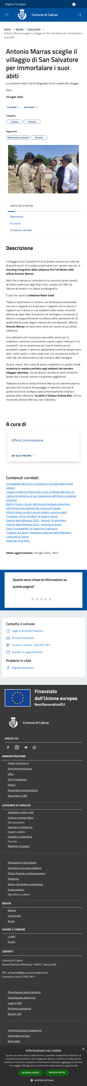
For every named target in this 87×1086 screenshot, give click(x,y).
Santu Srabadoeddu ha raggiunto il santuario (32, 528)
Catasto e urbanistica (20, 837)
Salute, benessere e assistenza (25, 884)
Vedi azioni (31, 107)
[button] (43, 1080)
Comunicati (34, 29)
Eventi (11, 942)
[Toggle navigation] (7, 15)
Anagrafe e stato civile (20, 812)
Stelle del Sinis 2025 (18, 541)
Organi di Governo (18, 763)
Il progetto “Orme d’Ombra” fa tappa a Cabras (32, 516)
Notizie (12, 910)
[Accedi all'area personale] (74, 4)
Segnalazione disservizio (22, 998)
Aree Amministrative (20, 768)
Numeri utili (15, 1014)
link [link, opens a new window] (76, 1065)
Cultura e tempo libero (20, 818)
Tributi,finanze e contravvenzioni (26, 873)
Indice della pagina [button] (21, 205)
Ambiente (13, 879)
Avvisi (11, 921)
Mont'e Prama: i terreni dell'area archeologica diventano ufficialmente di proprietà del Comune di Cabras (38, 506)
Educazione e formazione (22, 862)
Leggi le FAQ (15, 1003)
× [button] (83, 1049)
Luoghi (12, 936)
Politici (12, 785)
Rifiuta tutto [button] (57, 1072)
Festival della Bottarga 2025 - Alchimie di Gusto (33, 524)
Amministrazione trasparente (25, 1030)
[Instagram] (17, 747)
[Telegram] (25, 747)
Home (7, 29)
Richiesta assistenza (19, 1008)
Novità (19, 29)
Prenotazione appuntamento (24, 992)
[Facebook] (8, 747)
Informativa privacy (19, 1036)
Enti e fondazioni (17, 779)
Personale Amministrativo (23, 790)
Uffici (11, 774)
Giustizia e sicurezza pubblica (24, 868)
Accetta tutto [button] (30, 1072)
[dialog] (43, 1066)
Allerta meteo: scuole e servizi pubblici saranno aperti (36, 512)
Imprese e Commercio (20, 827)
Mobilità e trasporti (19, 846)
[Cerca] (80, 15)
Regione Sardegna (15, 4)
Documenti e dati (17, 796)
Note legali (14, 1041)
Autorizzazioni (16, 890)
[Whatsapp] (34, 747)
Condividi (14, 107)
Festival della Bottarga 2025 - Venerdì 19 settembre (36, 520)
